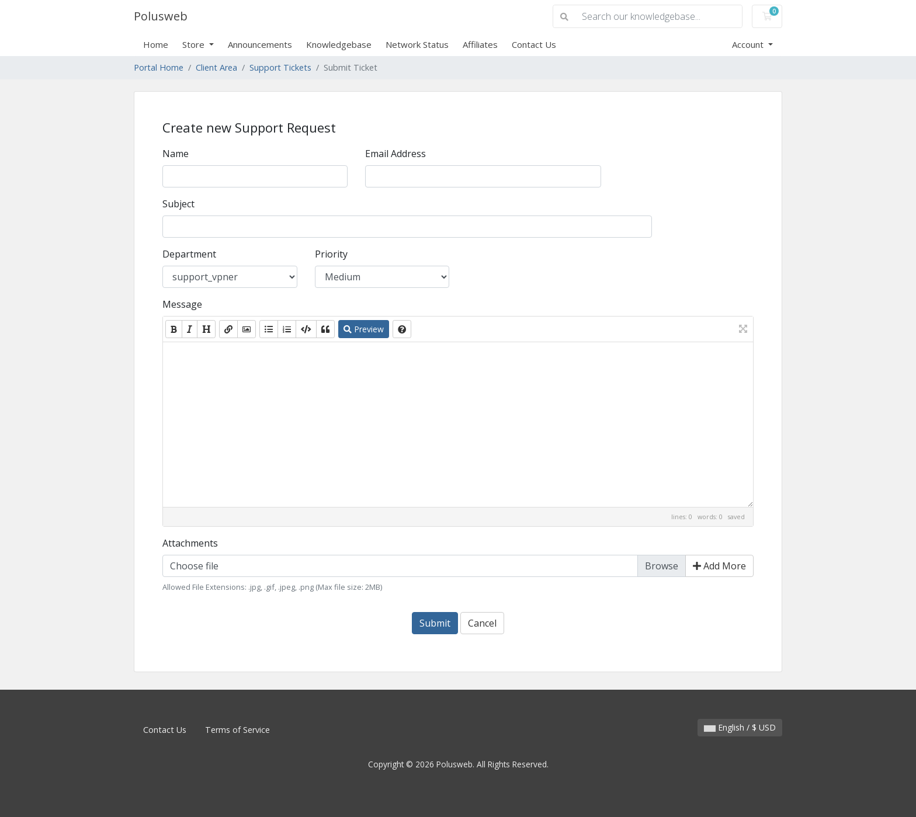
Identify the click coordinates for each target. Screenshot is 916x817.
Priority (331, 254)
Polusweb (161, 16)
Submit (434, 623)
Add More (719, 565)
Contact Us (534, 44)
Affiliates (480, 44)
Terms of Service (237, 729)
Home (155, 44)
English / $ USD (740, 727)
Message (182, 304)
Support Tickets (280, 67)
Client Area (216, 67)
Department (189, 254)
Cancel (482, 623)
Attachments (190, 543)
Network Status (417, 44)
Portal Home (158, 67)
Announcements (260, 44)
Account (749, 44)
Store (194, 44)
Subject (178, 203)
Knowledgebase (339, 44)
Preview (364, 329)
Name (175, 153)
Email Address (395, 153)
